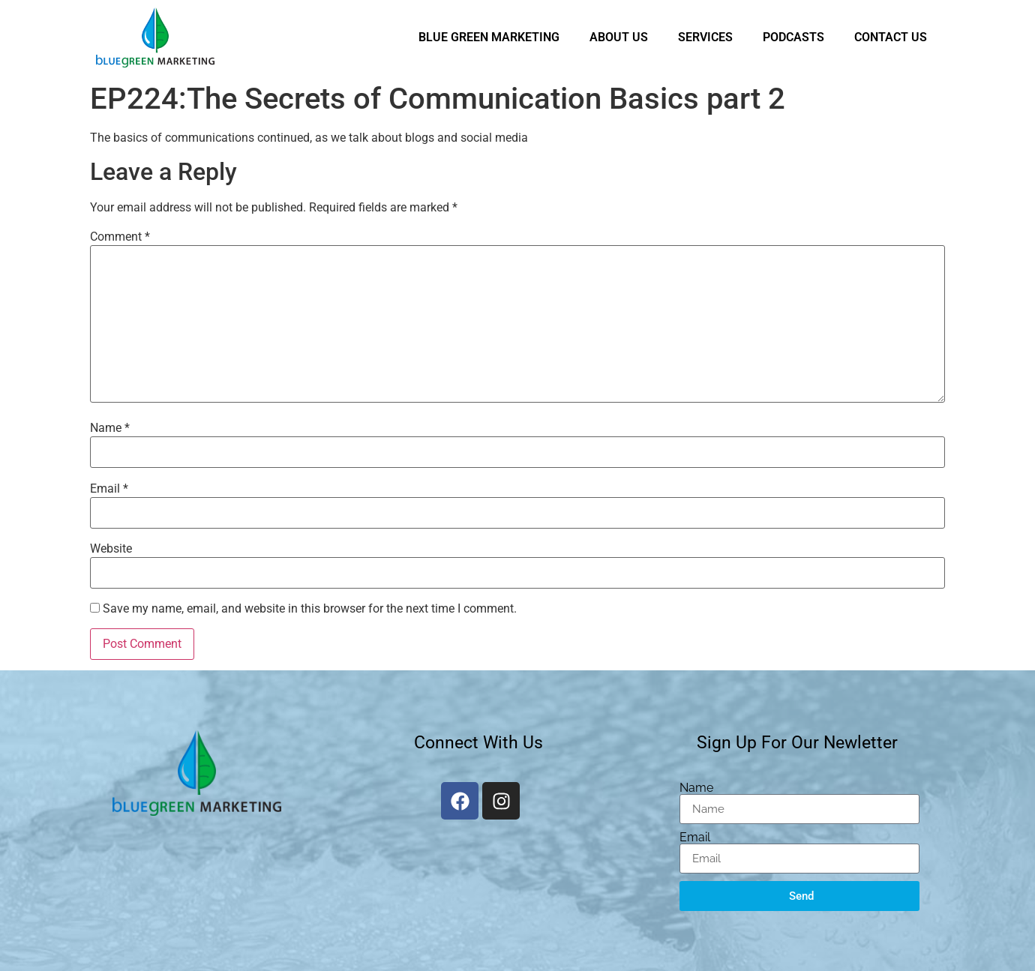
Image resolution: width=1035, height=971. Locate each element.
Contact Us (890, 37)
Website (111, 549)
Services (705, 37)
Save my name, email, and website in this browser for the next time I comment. (310, 609)
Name (110, 428)
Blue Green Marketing (489, 37)
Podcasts (793, 37)
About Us (619, 37)
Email (109, 489)
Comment (120, 237)
